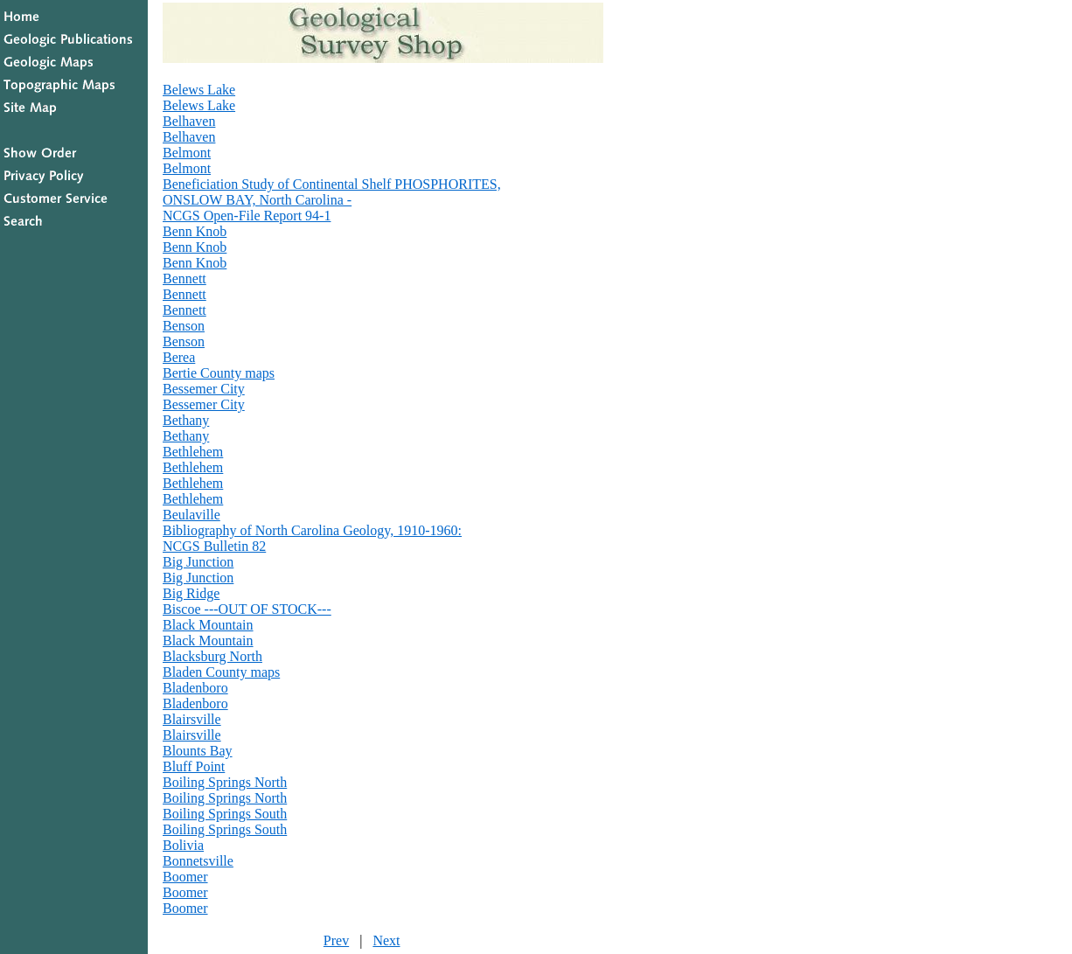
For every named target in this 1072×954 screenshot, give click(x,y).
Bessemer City (204, 388)
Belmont (187, 152)
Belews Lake (199, 89)
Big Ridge (191, 593)
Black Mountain (208, 624)
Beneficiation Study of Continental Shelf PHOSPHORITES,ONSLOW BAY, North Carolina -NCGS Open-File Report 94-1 (332, 200)
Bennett (184, 278)
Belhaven (189, 121)
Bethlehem (193, 451)
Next (386, 940)
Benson (184, 325)
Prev (336, 940)
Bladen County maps (221, 672)
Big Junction (198, 561)
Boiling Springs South (225, 813)
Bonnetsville (198, 860)
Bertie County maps (219, 373)
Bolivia (183, 845)
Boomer (185, 876)
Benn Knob (194, 231)
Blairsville (192, 719)
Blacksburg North (212, 656)
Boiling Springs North (225, 782)
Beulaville (191, 514)
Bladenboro (195, 687)
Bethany (186, 420)
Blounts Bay (198, 750)
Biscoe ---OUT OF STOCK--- (247, 609)
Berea (179, 357)
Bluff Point (194, 766)
